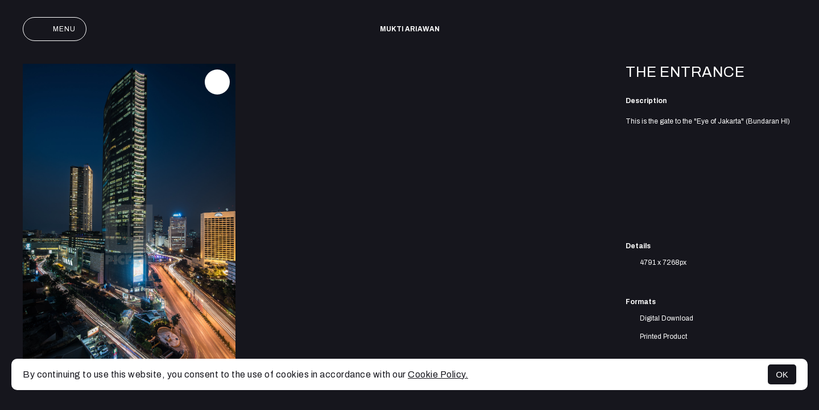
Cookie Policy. (438, 374)
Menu (55, 29)
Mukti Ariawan (410, 29)
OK (782, 374)
